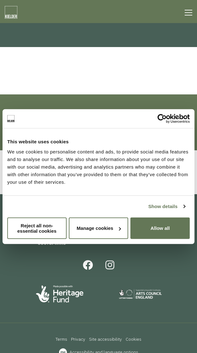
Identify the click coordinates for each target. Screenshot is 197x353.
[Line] (188, 12)
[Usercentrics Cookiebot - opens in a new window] (162, 118)
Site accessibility (105, 339)
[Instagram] (109, 267)
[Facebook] (88, 267)
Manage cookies (99, 228)
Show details (163, 206)
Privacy (78, 339)
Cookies (133, 339)
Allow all (160, 228)
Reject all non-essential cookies (37, 228)
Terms (61, 339)
